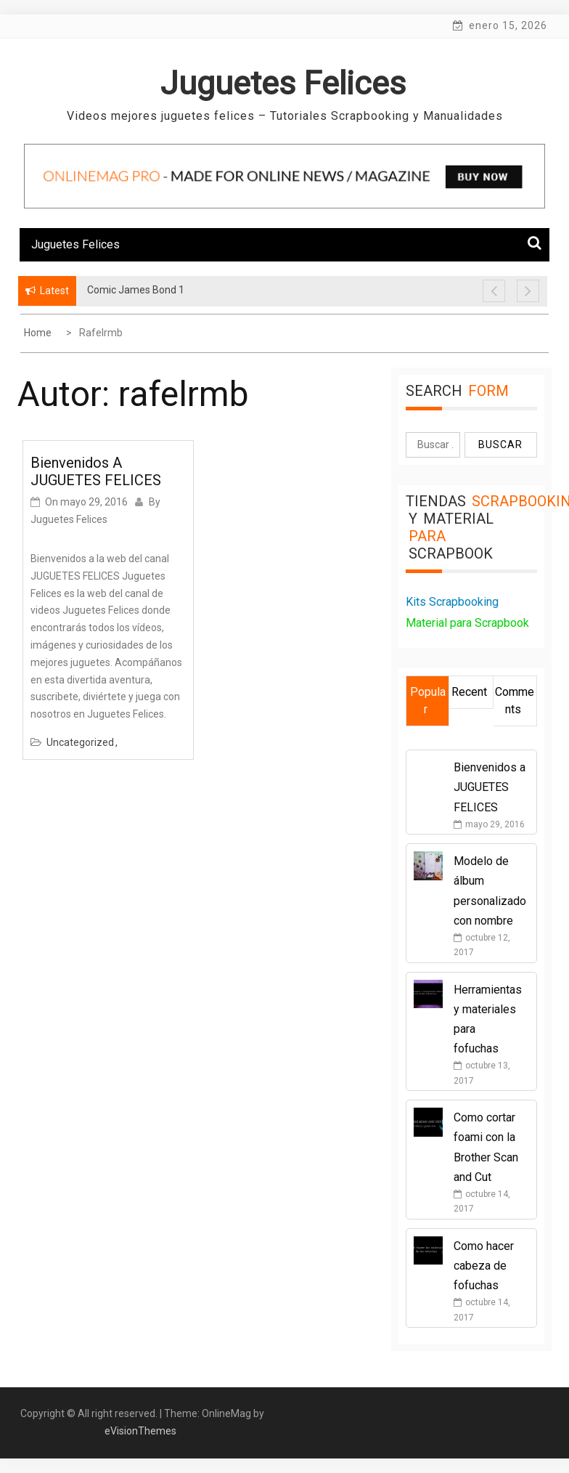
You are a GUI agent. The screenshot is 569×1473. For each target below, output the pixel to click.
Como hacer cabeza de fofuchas (484, 1265)
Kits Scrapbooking (452, 602)
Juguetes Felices (283, 83)
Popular (428, 700)
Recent (469, 692)
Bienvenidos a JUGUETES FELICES (95, 471)
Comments (514, 700)
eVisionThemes (140, 1431)
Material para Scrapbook (467, 623)
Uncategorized (80, 742)
